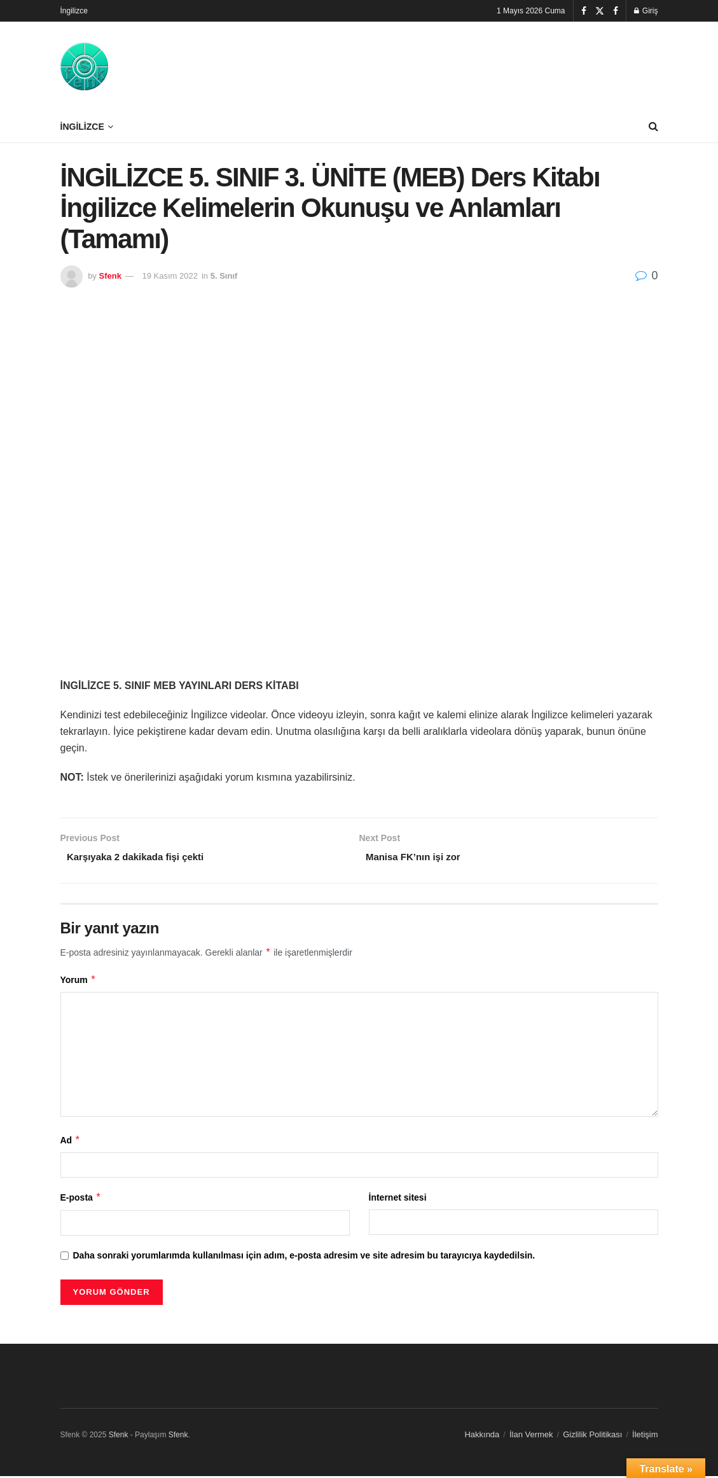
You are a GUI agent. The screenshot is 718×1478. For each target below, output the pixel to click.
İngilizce (74, 10)
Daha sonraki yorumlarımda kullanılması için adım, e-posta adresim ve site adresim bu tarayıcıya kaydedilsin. (304, 1257)
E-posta (81, 1200)
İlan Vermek (531, 1436)
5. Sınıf (224, 276)
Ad (70, 1142)
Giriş (646, 10)
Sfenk (110, 276)
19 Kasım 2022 (170, 276)
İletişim (645, 1436)
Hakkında (481, 1436)
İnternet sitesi (398, 1200)
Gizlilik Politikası (592, 1436)
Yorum (78, 982)
